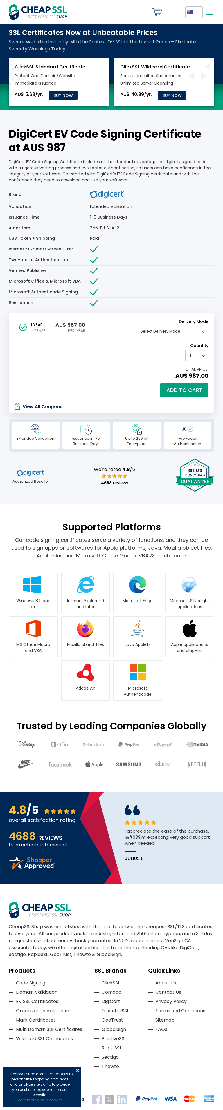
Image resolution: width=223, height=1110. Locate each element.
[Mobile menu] (209, 12)
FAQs (161, 1029)
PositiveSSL (114, 1038)
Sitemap (165, 1020)
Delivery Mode (193, 321)
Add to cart (184, 390)
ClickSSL (111, 983)
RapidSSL (112, 1047)
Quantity (199, 345)
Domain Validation (36, 992)
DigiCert (111, 1001)
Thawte (110, 1066)
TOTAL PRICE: (195, 369)
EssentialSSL (115, 1010)
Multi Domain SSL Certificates (49, 1029)
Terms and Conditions (180, 1010)
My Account (173, 12)
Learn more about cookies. (40, 1100)
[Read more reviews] (32, 867)
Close (77, 1070)
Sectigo (110, 1057)
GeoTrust (112, 1020)
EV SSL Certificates (37, 1001)
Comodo (111, 992)
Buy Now (63, 95)
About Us (165, 983)
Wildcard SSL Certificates (44, 1038)
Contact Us (168, 992)
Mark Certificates (36, 1020)
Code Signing (30, 983)
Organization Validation (42, 1010)
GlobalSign (114, 1029)
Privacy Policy (171, 1001)
